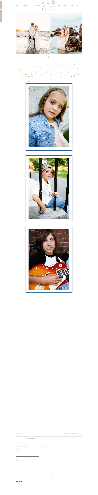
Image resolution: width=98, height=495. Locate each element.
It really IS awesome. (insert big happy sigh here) (71, 433)
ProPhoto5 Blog (48, 491)
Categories (24, 5)
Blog (31, 5)
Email (17, 455)
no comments (28, 439)
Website (17, 460)
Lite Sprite (18, 433)
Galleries (37, 5)
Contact (65, 5)
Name (17, 449)
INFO (59, 5)
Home (17, 5)
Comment (18, 466)
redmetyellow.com (58, 491)
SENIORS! (72, 5)
